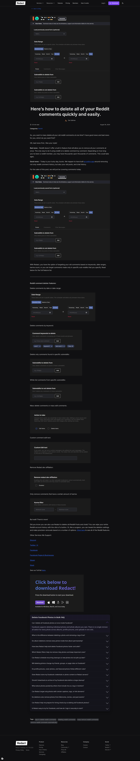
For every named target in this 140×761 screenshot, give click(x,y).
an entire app (89, 161)
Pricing (68, 3)
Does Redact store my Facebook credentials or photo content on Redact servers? (70, 674)
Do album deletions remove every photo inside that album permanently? (70, 641)
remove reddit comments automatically (44, 722)
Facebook (34, 550)
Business (75, 3)
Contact (85, 747)
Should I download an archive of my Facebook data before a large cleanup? (70, 680)
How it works (85, 3)
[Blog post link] (59, 758)
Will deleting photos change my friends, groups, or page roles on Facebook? (70, 663)
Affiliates (63, 752)
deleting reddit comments (66, 719)
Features (60, 3)
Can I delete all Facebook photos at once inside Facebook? (70, 623)
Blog (62, 745)
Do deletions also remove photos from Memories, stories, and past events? (70, 697)
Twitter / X (34, 545)
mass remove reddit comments (87, 719)
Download (113, 3)
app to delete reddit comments (45, 719)
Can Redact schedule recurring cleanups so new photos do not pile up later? (70, 657)
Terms (27, 750)
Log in (103, 3)
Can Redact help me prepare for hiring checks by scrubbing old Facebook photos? (70, 702)
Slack (32, 565)
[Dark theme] (122, 3)
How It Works (43, 749)
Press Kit (63, 749)
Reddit (40, 128)
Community (65, 747)
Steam (32, 560)
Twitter (108, 745)
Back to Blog (36, 8)
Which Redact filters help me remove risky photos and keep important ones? (70, 652)
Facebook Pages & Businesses (42, 555)
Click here (81, 530)
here (43, 570)
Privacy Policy (20, 750)
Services (41, 752)
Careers (85, 745)
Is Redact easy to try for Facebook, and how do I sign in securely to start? (70, 708)
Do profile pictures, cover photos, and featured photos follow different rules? (70, 669)
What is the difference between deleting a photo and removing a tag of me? (70, 635)
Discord (33, 540)
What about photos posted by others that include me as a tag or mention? (70, 685)
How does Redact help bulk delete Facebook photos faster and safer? (70, 646)
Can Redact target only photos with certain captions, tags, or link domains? (70, 691)
